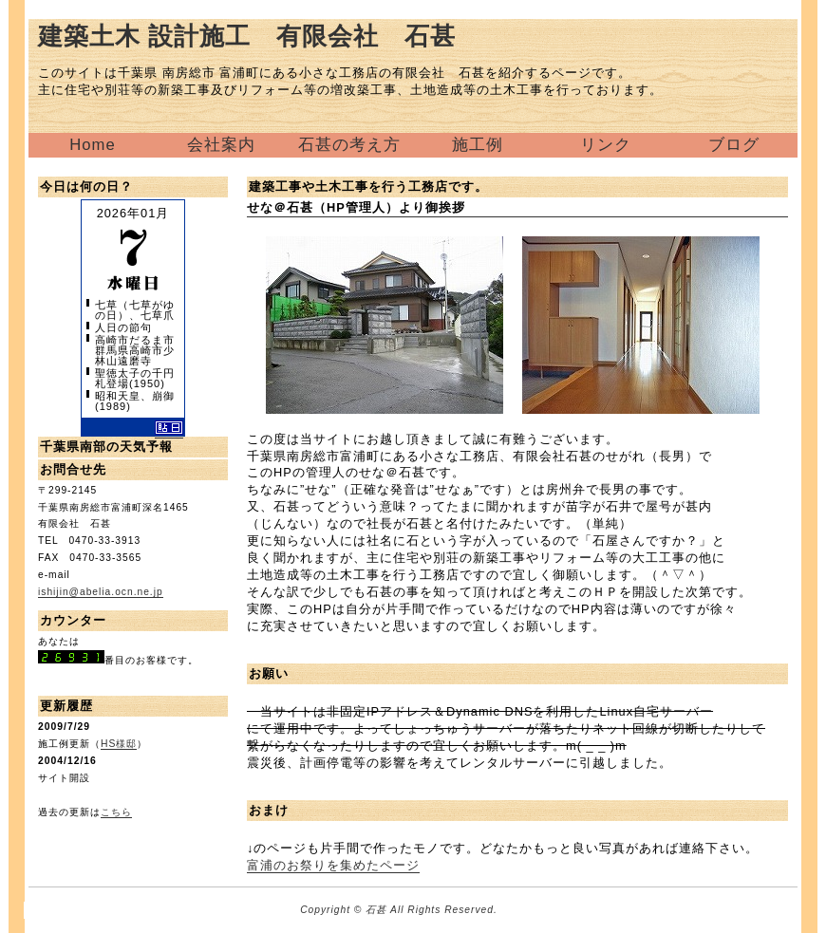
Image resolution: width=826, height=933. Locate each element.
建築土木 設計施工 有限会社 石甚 (247, 36)
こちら (116, 812)
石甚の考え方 (349, 145)
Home (92, 145)
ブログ (734, 145)
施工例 (477, 145)
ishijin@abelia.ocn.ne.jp (100, 592)
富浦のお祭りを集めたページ (333, 865)
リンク (605, 145)
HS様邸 (119, 743)
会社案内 (221, 145)
